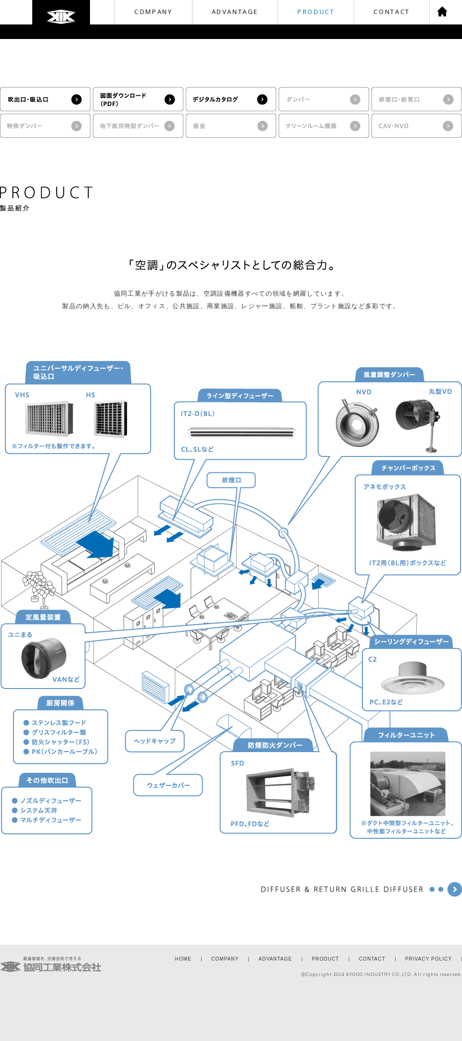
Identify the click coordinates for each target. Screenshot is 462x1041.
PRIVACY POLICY (428, 959)
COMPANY (153, 11)
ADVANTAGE (235, 11)
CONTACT (391, 11)
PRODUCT (315, 11)
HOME (183, 959)
